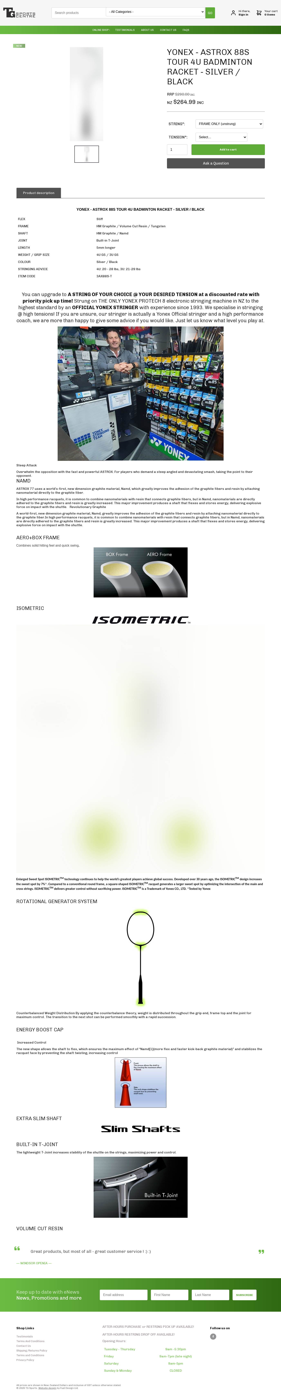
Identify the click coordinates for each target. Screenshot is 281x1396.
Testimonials (125, 29)
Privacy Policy (25, 1359)
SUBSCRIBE (244, 1295)
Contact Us (168, 29)
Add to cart (228, 149)
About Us (147, 29)
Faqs (186, 29)
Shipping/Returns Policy (31, 1350)
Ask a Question (180, 160)
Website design (47, 1388)
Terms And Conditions (30, 1341)
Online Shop (100, 29)
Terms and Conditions (30, 1355)
